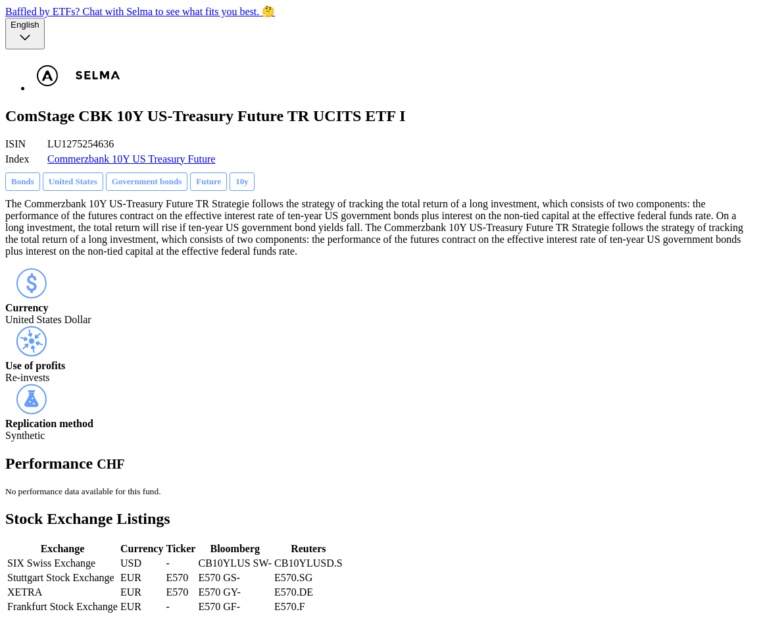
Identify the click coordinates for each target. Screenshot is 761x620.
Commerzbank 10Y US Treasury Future (131, 159)
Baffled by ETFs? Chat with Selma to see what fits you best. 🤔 (140, 11)
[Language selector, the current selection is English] (25, 33)
